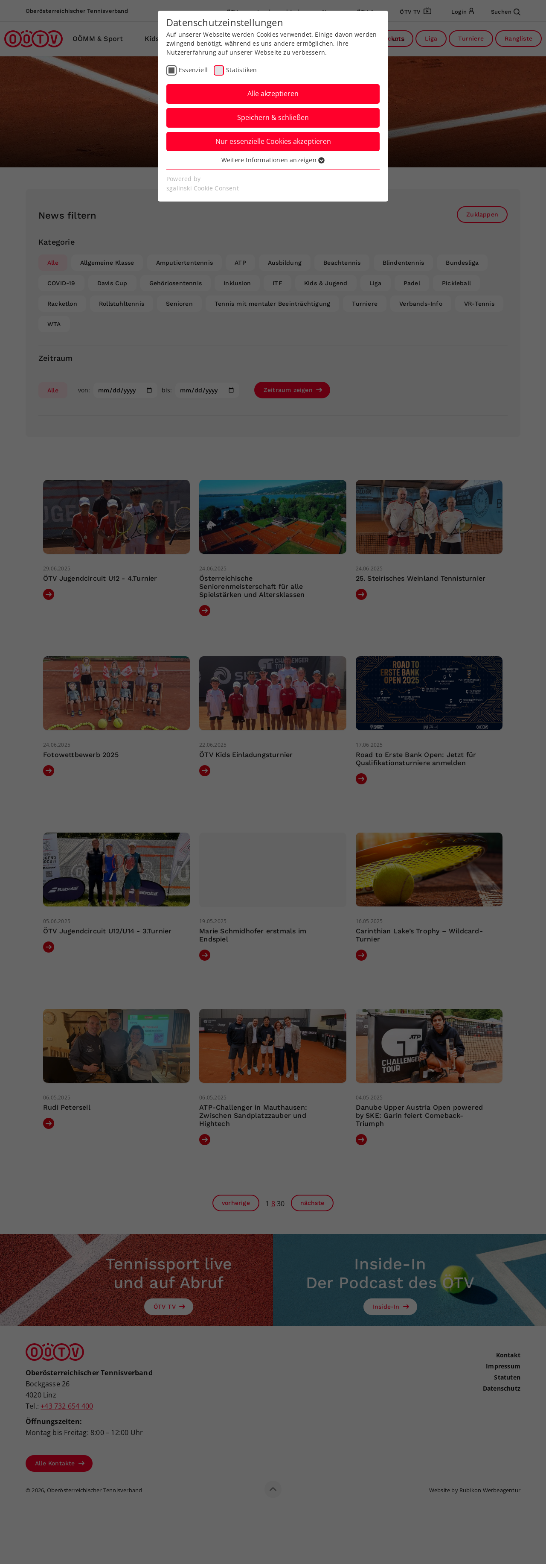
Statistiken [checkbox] (241, 70)
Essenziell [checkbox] (193, 70)
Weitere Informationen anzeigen (273, 160)
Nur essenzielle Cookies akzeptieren (273, 141)
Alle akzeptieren (273, 93)
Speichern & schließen (273, 117)
